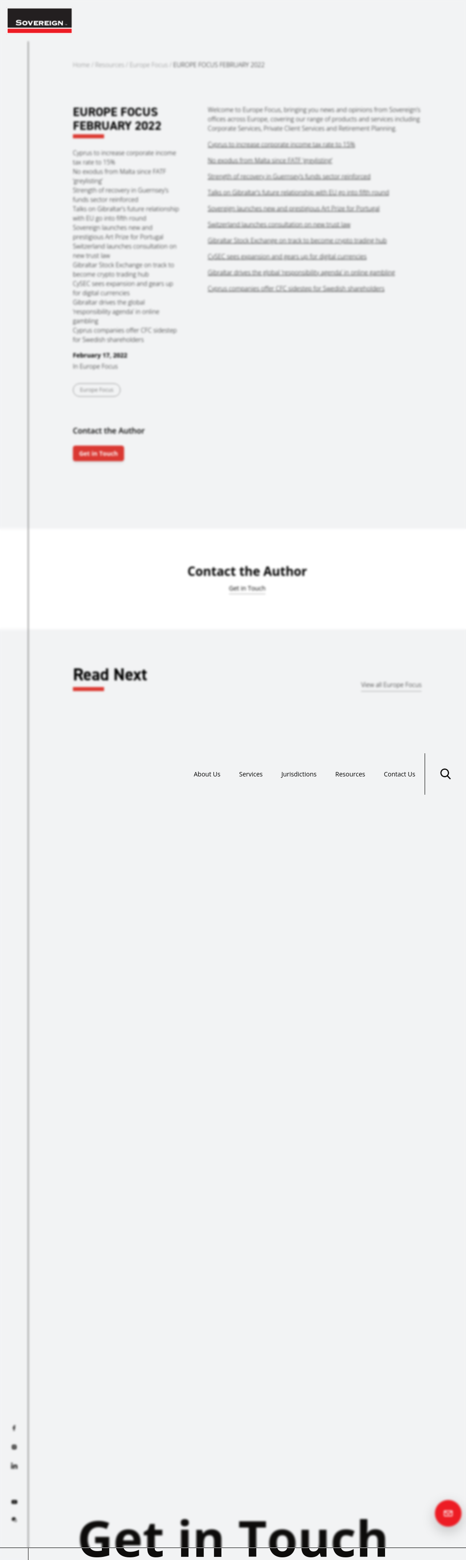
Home (81, 64)
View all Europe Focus (391, 684)
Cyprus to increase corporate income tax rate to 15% (281, 144)
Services (251, 20)
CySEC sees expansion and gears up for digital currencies (287, 256)
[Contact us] (448, 1513)
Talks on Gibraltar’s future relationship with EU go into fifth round (298, 192)
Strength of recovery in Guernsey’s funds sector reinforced (289, 176)
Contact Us (399, 20)
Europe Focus (149, 64)
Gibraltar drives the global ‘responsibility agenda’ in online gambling (301, 272)
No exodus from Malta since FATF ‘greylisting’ (270, 160)
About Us (207, 20)
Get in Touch (98, 453)
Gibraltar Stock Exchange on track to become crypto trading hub (297, 240)
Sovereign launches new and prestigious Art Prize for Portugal (294, 208)
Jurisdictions (299, 20)
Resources (350, 20)
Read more (54, 898)
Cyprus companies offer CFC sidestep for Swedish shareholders (296, 288)
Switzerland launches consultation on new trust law (279, 224)
